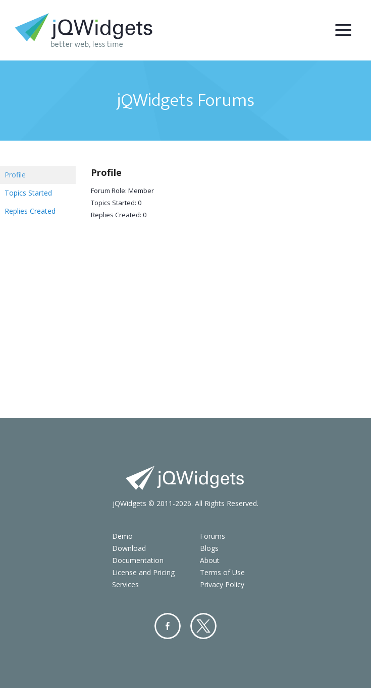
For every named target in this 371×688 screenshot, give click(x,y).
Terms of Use (222, 572)
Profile (15, 174)
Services (125, 584)
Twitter (203, 626)
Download (129, 548)
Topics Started (28, 193)
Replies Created (30, 211)
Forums (212, 536)
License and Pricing (143, 572)
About (210, 560)
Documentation (138, 560)
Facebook (167, 626)
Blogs (209, 548)
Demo (122, 536)
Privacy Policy (222, 584)
